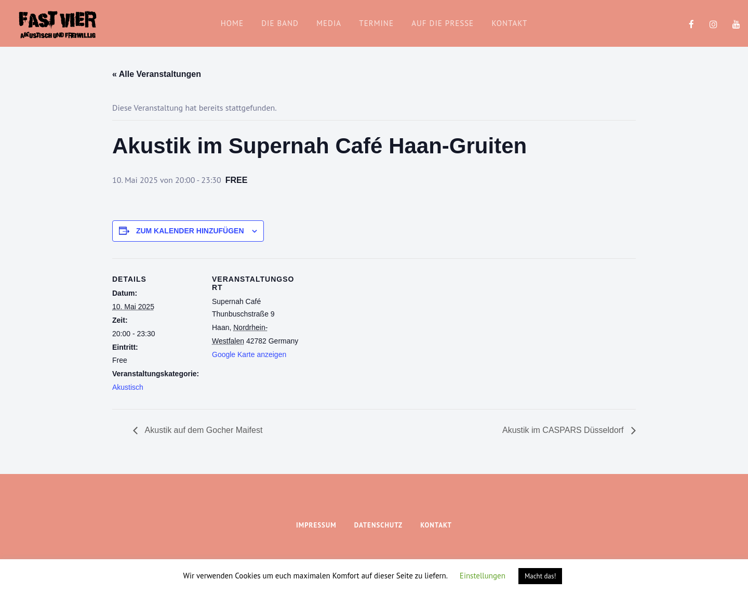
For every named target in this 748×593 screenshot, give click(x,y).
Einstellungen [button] (482, 576)
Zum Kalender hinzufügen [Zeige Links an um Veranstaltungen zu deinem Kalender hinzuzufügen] (190, 231)
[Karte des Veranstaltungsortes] (366, 330)
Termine (376, 23)
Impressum (316, 525)
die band (280, 23)
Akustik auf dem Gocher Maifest (202, 430)
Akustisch (127, 387)
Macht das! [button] (540, 576)
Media (328, 23)
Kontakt (509, 23)
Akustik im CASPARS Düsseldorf (564, 430)
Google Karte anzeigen (249, 354)
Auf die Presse (442, 23)
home (232, 23)
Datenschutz (378, 525)
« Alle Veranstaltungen (156, 74)
